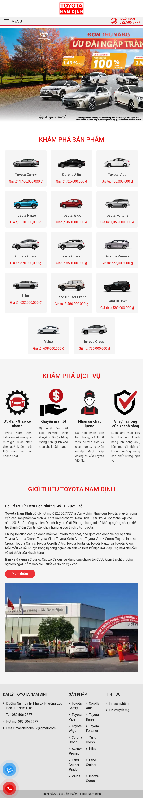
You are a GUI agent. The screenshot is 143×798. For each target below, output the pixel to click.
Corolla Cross (25, 256)
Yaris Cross (71, 256)
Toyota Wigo (71, 215)
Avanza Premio (117, 256)
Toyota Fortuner (117, 215)
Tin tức (113, 694)
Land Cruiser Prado (71, 297)
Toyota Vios (117, 174)
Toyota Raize (26, 215)
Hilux (26, 296)
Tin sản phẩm (117, 703)
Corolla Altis (71, 175)
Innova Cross (94, 342)
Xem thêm (20, 574)
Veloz (48, 342)
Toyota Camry (25, 175)
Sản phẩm (78, 694)
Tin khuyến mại (118, 710)
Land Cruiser (117, 301)
